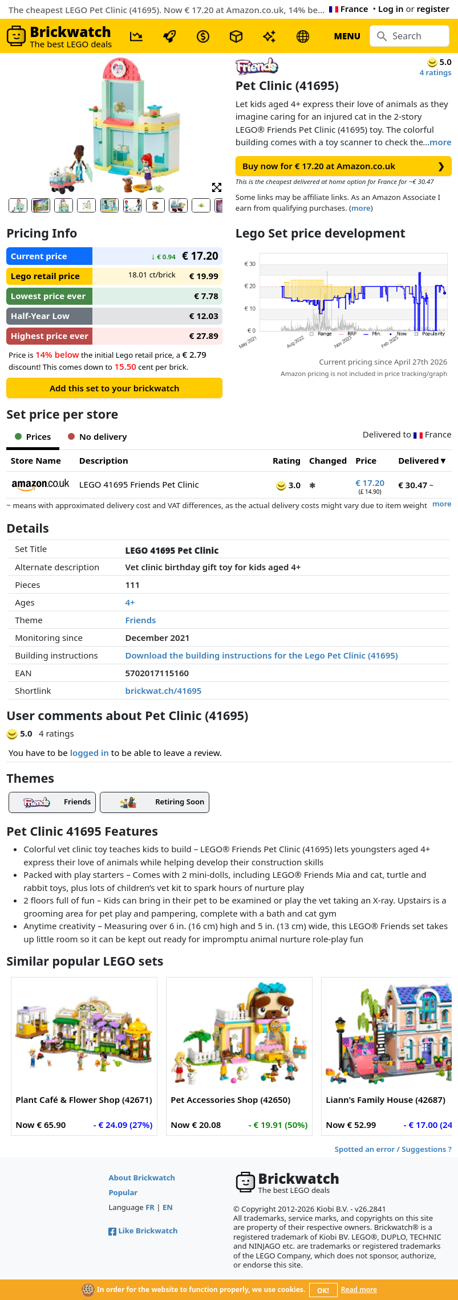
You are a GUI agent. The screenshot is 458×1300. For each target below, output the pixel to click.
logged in (89, 752)
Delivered (418, 460)
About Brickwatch (141, 1177)
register (433, 8)
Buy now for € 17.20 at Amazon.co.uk (343, 166)
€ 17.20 (369, 482)
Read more (359, 1289)
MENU (347, 36)
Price (365, 460)
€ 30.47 (412, 484)
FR (150, 1207)
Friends (140, 620)
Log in (391, 8)
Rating (287, 460)
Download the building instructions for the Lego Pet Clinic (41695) (261, 655)
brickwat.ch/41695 (163, 690)
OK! (323, 1290)
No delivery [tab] (97, 436)
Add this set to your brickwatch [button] (115, 388)
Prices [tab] (33, 436)
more (440, 142)
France (348, 8)
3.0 (288, 484)
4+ (130, 602)
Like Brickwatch (142, 1230)
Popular (122, 1192)
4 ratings (436, 72)
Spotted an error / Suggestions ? (393, 1149)
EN (168, 1207)
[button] (216, 186)
